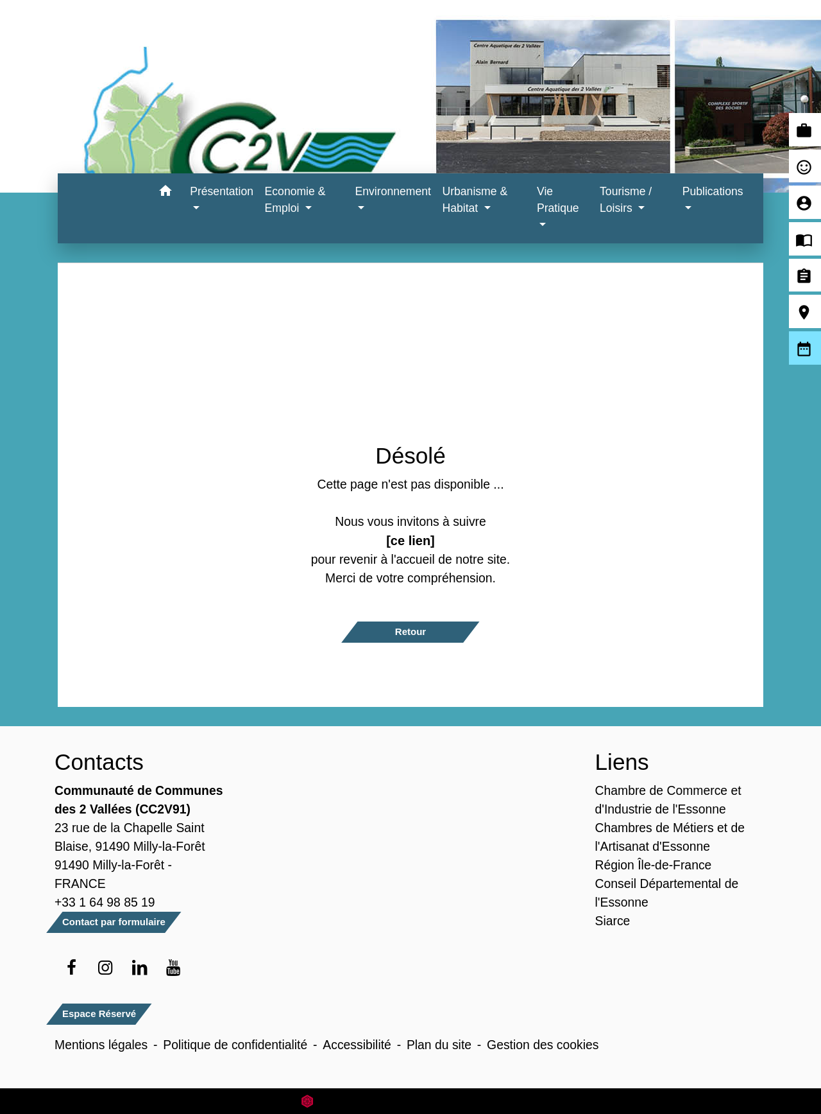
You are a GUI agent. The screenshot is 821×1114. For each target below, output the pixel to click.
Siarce (613, 921)
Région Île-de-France (653, 865)
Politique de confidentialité (235, 1045)
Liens (622, 761)
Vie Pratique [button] (558, 199)
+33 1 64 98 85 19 (105, 902)
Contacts (99, 761)
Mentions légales (101, 1045)
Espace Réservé (99, 1013)
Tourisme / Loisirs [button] (626, 199)
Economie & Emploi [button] (295, 199)
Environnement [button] (393, 191)
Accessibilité (357, 1045)
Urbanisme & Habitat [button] (474, 199)
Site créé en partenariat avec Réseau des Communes (411, 1101)
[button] (165, 193)
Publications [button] (712, 191)
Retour (410, 631)
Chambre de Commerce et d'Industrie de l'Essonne (668, 799)
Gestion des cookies (542, 1045)
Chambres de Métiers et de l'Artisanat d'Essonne (670, 837)
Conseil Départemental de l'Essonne (667, 892)
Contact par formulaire (113, 921)
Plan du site (439, 1045)
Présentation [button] (221, 191)
